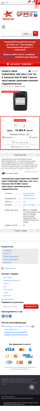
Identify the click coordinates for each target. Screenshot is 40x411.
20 (27, 134)
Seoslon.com (20, 404)
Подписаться (31, 306)
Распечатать (34, 71)
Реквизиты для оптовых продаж (15, 332)
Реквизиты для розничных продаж (16, 334)
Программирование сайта (12, 403)
